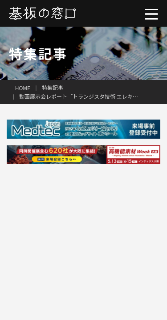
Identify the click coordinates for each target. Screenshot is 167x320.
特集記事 (52, 87)
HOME (22, 88)
